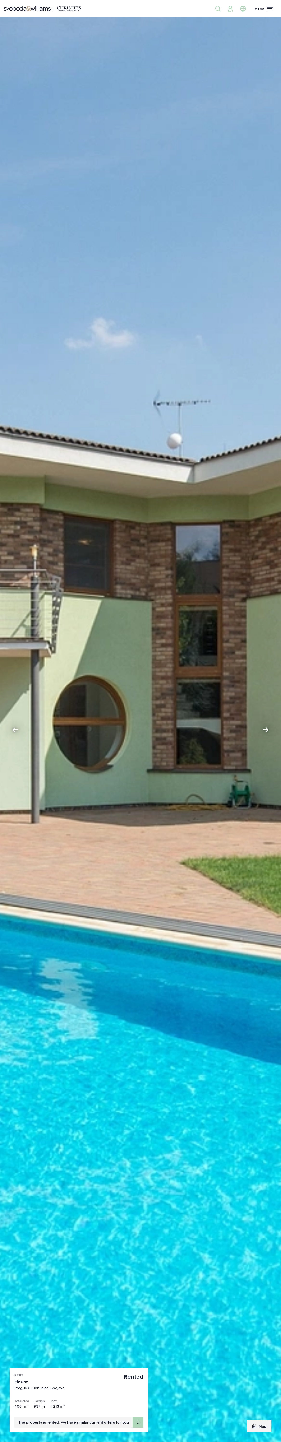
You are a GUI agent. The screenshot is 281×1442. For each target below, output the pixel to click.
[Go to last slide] (15, 729)
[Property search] (218, 8)
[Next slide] (265, 729)
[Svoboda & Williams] (42, 9)
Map (259, 1426)
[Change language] (243, 8)
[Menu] (264, 9)
